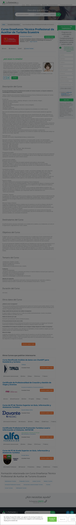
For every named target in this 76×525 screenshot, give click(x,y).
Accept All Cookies (52, 519)
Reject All (62, 519)
